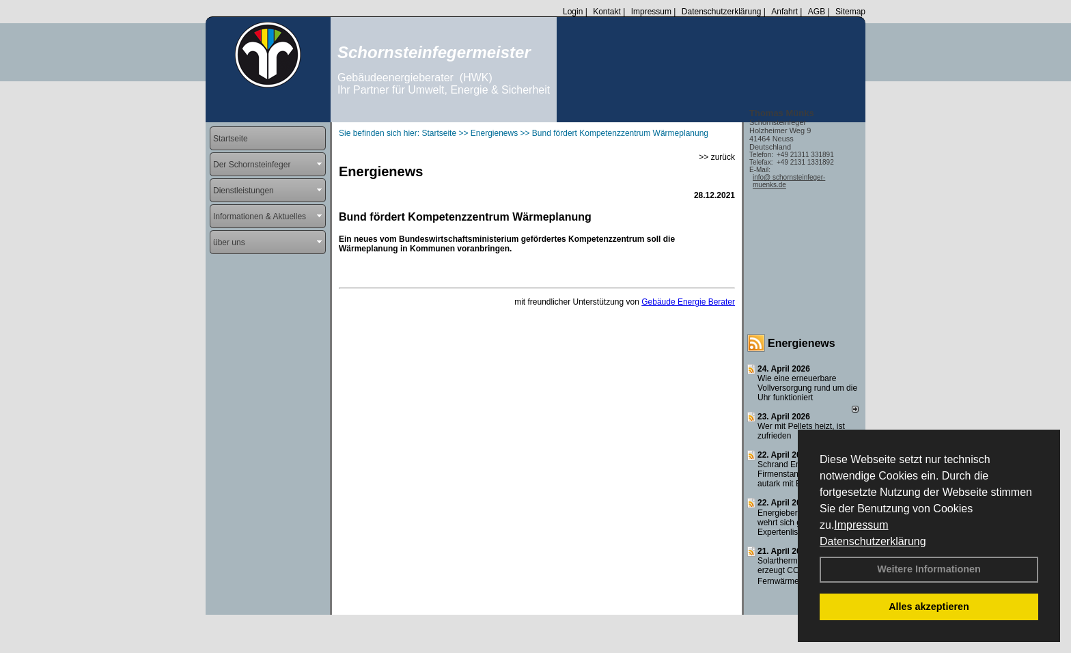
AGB (816, 11)
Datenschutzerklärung (873, 541)
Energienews (801, 343)
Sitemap (850, 11)
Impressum (861, 525)
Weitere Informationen (929, 569)
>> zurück (717, 157)
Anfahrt (784, 11)
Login (573, 11)
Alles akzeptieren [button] (929, 606)
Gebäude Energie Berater (688, 302)
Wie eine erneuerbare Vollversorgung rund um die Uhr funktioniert (807, 388)
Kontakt (607, 11)
